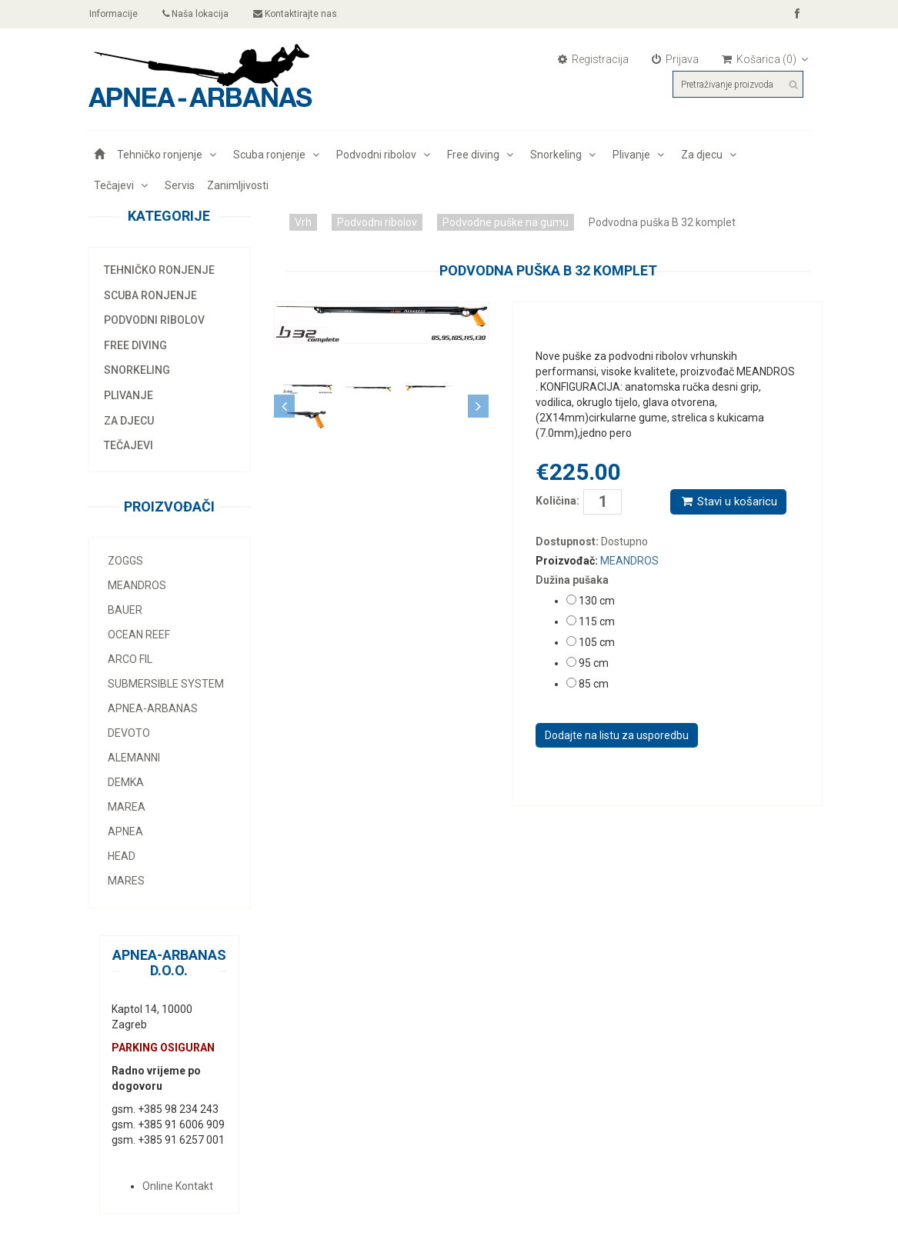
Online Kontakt (177, 1186)
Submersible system (166, 684)
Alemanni (134, 757)
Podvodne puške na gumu (505, 222)
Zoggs (125, 561)
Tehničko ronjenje (169, 154)
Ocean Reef (139, 634)
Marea (126, 807)
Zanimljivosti (238, 185)
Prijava (675, 59)
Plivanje (641, 154)
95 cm (594, 663)
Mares (126, 881)
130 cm (597, 601)
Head (121, 856)
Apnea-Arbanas (153, 708)
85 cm (594, 684)
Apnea (125, 831)
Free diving (482, 154)
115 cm (597, 621)
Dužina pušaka (572, 580)
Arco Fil (130, 659)
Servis (180, 185)
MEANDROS (137, 585)
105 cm (597, 642)
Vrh (303, 222)
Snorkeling (565, 154)
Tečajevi (123, 185)
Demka (126, 782)
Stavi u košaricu (728, 501)
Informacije (113, 13)
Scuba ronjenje (278, 154)
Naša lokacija (196, 13)
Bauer (125, 610)
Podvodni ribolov (385, 154)
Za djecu (711, 154)
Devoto (129, 733)
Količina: (548, 501)
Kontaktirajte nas (296, 13)
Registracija (593, 59)
